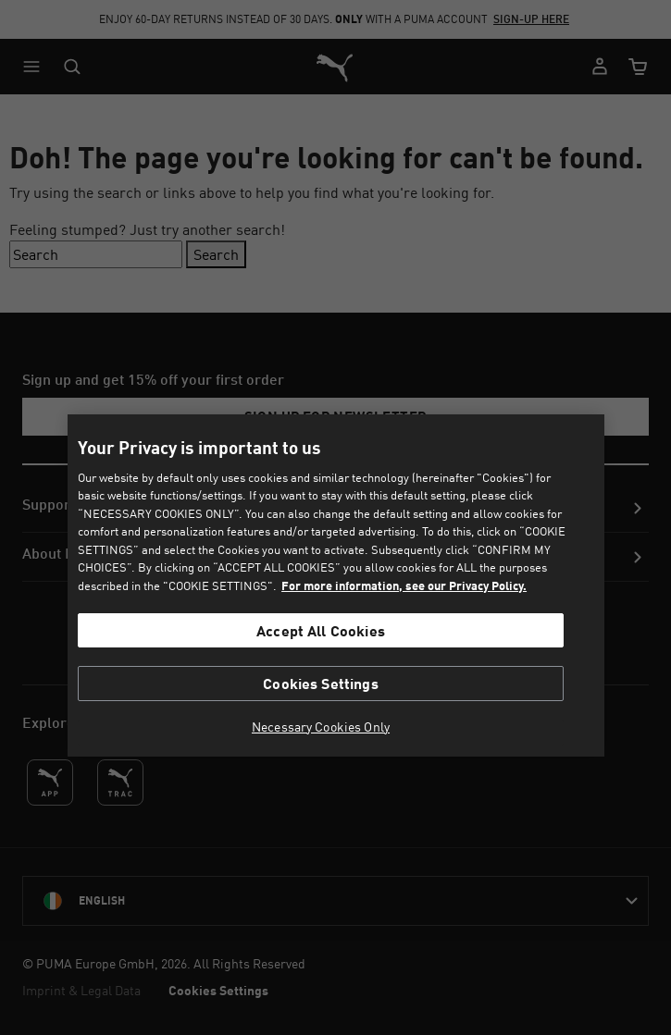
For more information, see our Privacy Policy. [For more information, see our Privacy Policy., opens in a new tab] (404, 585)
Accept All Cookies (320, 630)
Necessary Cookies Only (321, 727)
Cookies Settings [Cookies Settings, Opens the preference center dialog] (321, 683)
